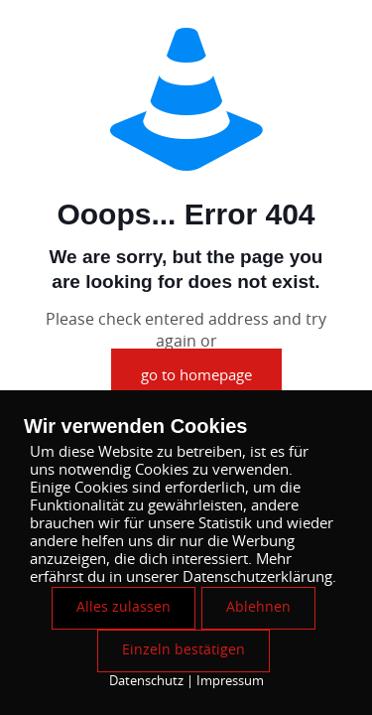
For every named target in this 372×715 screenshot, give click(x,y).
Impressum (230, 681)
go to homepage (196, 375)
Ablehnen (258, 608)
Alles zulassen (123, 608)
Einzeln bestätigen (183, 650)
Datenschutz (146, 681)
